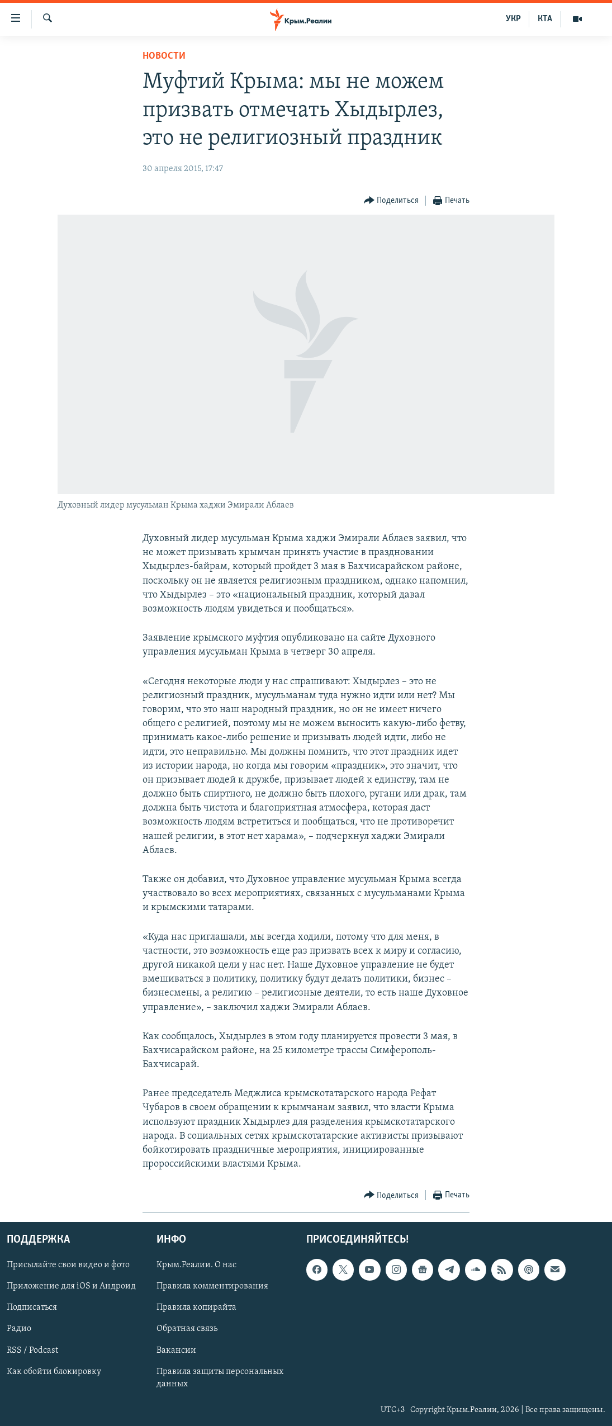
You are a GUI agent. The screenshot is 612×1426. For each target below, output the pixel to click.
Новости (164, 56)
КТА (545, 19)
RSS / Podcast (32, 1350)
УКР (513, 19)
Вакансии (176, 1350)
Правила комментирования (212, 1286)
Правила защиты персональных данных (219, 1377)
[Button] (391, 201)
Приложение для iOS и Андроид (71, 1286)
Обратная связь (186, 1328)
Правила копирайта (196, 1307)
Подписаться (32, 1307)
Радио (19, 1328)
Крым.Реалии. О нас (196, 1265)
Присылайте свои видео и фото (68, 1265)
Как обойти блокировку (54, 1371)
